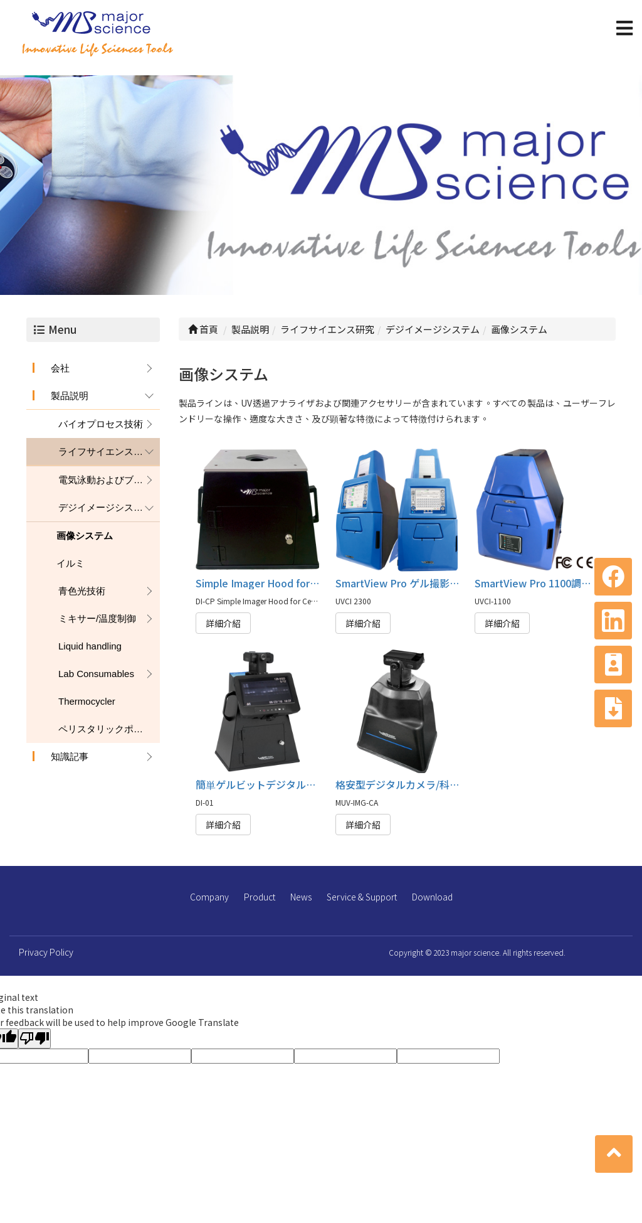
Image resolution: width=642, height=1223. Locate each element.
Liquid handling (90, 646)
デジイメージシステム (105, 507)
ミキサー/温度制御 (97, 618)
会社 (60, 368)
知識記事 (69, 756)
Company (209, 896)
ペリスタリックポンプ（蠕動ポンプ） (109, 729)
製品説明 (69, 395)
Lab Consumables (96, 673)
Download (432, 896)
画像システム (84, 535)
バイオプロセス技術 (100, 424)
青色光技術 (81, 590)
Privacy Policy (46, 952)
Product (259, 896)
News (301, 896)
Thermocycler (86, 701)
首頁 (203, 329)
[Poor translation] (34, 1038)
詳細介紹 (223, 623)
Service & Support (362, 896)
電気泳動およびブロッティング (109, 479)
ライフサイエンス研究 (105, 451)
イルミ (70, 563)
